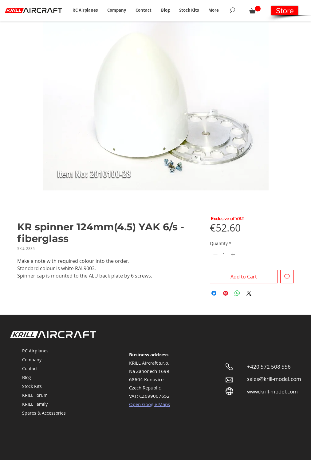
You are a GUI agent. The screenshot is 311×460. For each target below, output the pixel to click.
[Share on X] (249, 293)
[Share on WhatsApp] (237, 293)
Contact (30, 368)
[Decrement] (214, 254)
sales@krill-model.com (274, 378)
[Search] (232, 10)
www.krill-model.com (272, 391)
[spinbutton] (224, 254)
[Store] (284, 10)
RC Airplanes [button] (35, 351)
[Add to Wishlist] (287, 276)
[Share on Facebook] (214, 293)
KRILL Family (35, 404)
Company (31, 359)
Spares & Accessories (44, 413)
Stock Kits (32, 386)
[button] (85, 10)
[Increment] (233, 254)
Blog (26, 377)
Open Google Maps (149, 404)
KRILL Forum (35, 395)
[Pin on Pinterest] (225, 293)
